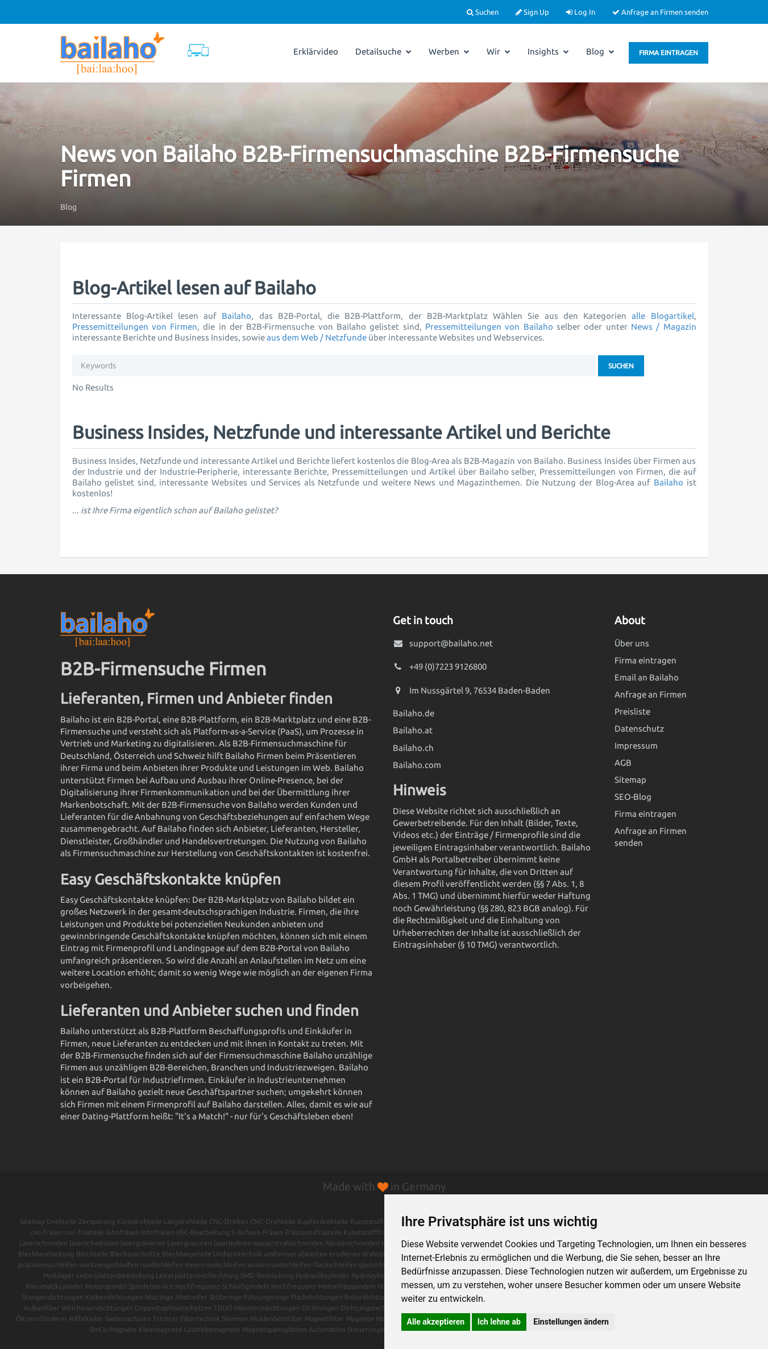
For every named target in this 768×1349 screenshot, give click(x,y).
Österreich (134, 756)
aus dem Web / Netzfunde (317, 337)
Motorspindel (106, 1286)
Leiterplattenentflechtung (197, 1275)
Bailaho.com (417, 765)
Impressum (636, 745)
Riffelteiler (86, 1318)
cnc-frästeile (84, 1232)
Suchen (483, 12)
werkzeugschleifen (108, 1264)
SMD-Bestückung (267, 1275)
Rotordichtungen (371, 1297)
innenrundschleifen (215, 1264)
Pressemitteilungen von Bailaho (489, 326)
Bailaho (236, 316)
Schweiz (189, 756)
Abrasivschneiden (352, 1243)
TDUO (223, 1307)
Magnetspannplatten (274, 1329)
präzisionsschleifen (47, 1264)
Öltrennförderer (42, 1318)
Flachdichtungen (317, 1297)
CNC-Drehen (228, 1221)
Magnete (360, 1318)
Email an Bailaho (647, 677)
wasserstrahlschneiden (288, 1243)
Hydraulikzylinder (323, 1275)
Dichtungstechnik (368, 1307)
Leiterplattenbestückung (115, 1275)
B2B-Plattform (179, 1031)
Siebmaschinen (128, 1318)
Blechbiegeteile (186, 1253)
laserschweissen (94, 1243)
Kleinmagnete (160, 1329)
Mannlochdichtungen (267, 1307)
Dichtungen (320, 1307)
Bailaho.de (413, 713)
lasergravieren (143, 1243)
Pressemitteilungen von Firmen (135, 326)
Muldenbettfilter (276, 1318)
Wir (498, 51)
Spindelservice (150, 1286)
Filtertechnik (200, 1318)
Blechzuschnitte (135, 1253)
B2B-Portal (106, 1080)
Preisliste (632, 711)
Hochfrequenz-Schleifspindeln (222, 1286)
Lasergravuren (189, 1243)
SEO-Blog (633, 797)
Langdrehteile (185, 1221)
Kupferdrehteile (322, 1221)
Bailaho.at (413, 730)
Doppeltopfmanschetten (173, 1307)
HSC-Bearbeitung (203, 1232)
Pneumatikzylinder (55, 1286)
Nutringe (159, 1297)
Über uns (632, 643)
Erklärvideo (315, 51)
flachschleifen (335, 1264)
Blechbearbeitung (46, 1253)
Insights (548, 51)
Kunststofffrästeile (372, 1232)
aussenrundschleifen (279, 1264)
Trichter (165, 1318)
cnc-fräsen (46, 1232)
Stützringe (225, 1297)
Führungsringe (266, 1297)
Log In (580, 12)
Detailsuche (383, 51)
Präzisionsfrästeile (313, 1232)
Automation (327, 1329)
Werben (449, 51)
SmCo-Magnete (113, 1329)
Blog (600, 51)
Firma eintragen (668, 52)
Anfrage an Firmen (651, 694)
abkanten (312, 1253)
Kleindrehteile (139, 1221)
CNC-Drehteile (273, 1221)
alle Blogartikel (663, 316)
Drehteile (62, 1221)
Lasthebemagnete (212, 1329)
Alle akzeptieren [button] (436, 1321)
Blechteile (92, 1253)
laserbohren (232, 1243)
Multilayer (58, 1275)
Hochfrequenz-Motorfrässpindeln (323, 1286)
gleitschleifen (380, 1264)
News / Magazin (663, 326)
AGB (623, 762)
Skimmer (235, 1318)
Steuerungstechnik (376, 1329)
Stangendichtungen (53, 1297)
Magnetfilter (324, 1318)
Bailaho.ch (413, 748)
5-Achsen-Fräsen (257, 1232)
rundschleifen (161, 1264)
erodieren (344, 1253)
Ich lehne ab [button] (499, 1321)
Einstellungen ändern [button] (571, 1321)
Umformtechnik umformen (255, 1253)
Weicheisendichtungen (97, 1307)
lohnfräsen (122, 1232)
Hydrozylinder (373, 1275)
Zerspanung (96, 1221)
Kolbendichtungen (114, 1297)
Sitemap (630, 780)
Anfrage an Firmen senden (660, 12)
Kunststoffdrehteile (381, 1221)
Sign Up (532, 12)
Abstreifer (191, 1297)
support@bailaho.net (451, 643)
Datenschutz (639, 728)
